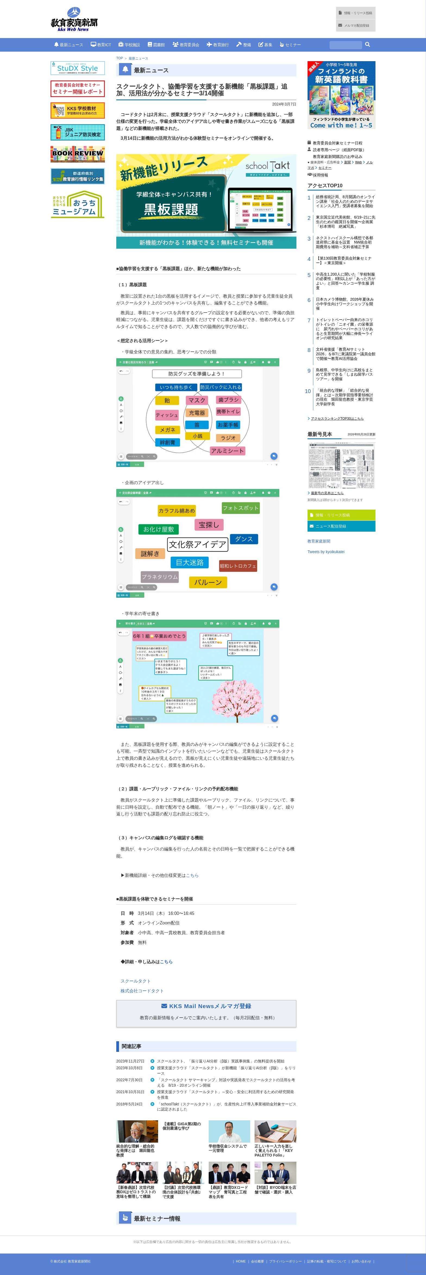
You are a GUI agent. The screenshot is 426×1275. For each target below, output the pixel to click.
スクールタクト (136, 981)
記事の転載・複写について (326, 1261)
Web (358, 162)
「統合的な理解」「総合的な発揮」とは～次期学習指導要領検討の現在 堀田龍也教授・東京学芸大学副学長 (344, 397)
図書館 (156, 44)
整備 (243, 44)
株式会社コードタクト (142, 991)
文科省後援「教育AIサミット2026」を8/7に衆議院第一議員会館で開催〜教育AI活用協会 (345, 354)
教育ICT (101, 44)
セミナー (290, 44)
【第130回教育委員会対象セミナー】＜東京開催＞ (344, 260)
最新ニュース (68, 44)
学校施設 (129, 44)
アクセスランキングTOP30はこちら (337, 418)
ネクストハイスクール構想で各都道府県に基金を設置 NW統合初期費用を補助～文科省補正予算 (344, 242)
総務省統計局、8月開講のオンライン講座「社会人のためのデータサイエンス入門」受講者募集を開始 (345, 201)
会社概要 (257, 1261)
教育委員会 (186, 44)
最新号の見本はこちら (327, 493)
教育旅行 (218, 44)
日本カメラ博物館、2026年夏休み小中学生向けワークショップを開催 (345, 304)
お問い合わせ (361, 1261)
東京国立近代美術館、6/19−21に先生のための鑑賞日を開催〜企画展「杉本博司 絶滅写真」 (345, 222)
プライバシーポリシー (285, 1261)
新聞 (347, 162)
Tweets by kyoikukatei (326, 552)
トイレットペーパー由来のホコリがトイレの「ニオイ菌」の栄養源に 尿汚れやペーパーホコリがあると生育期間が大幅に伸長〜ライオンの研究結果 (344, 328)
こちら (192, 875)
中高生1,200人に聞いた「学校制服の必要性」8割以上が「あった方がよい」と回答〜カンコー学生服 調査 (345, 281)
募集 (265, 44)
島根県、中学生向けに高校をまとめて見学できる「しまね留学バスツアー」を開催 (344, 374)
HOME (241, 1261)
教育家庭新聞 (319, 541)
